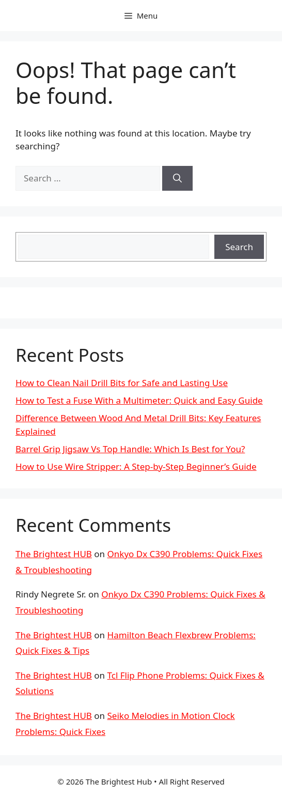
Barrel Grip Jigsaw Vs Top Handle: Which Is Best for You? (130, 449)
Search (239, 247)
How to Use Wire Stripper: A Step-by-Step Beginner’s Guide (136, 466)
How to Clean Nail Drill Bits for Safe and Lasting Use (121, 383)
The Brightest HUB (53, 554)
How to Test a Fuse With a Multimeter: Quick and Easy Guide (139, 400)
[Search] (177, 178)
